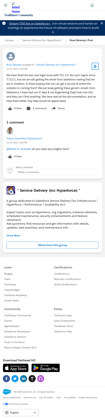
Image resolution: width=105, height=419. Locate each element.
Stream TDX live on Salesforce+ (29, 23)
